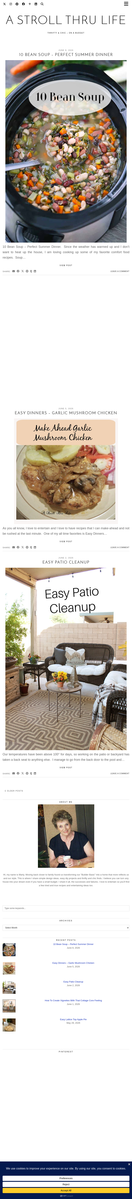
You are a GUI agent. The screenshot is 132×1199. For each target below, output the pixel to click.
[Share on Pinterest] (27, 271)
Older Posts (14, 791)
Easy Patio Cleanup (66, 563)
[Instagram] (11, 4)
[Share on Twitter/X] (22, 271)
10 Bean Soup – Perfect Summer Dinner (66, 55)
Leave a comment (120, 271)
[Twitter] (4, 4)
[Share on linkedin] (35, 271)
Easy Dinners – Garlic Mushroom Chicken (66, 413)
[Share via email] (13, 271)
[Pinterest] (17, 4)
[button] (127, 5)
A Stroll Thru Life (66, 21)
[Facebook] (23, 4)
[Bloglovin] (29, 4)
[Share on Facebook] (18, 271)
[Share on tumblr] (31, 271)
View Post (66, 265)
